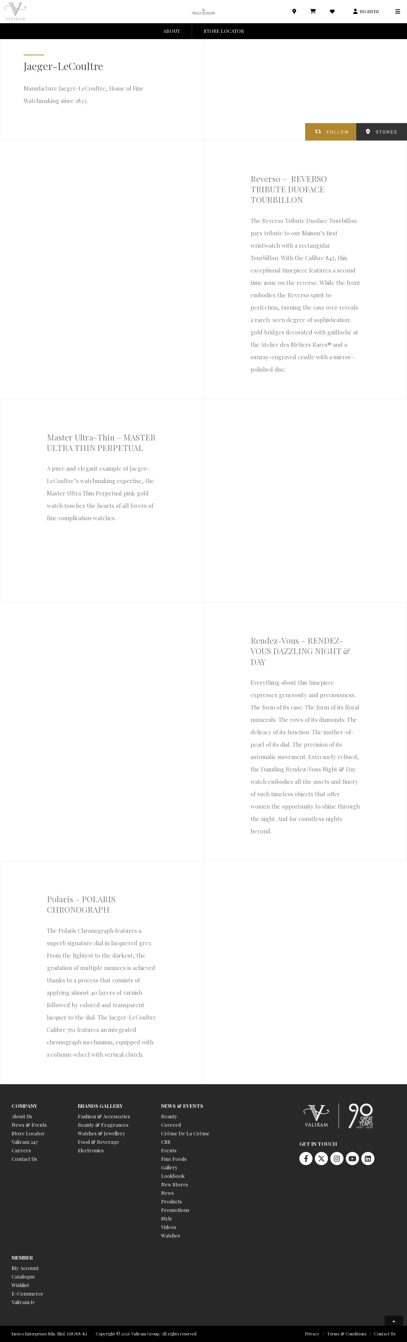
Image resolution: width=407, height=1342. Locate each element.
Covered (171, 1124)
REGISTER (369, 11)
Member (22, 1257)
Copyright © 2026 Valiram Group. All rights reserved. (146, 1334)
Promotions (175, 1210)
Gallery (169, 1167)
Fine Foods (174, 1158)
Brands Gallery (100, 1105)
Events (169, 1150)
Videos (168, 1227)
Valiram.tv (23, 1302)
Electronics (91, 1150)
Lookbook (173, 1175)
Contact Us (24, 1158)
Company (24, 1105)
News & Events (29, 1124)
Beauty (169, 1116)
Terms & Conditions (346, 1334)
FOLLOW (337, 132)
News (167, 1192)
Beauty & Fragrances (103, 1124)
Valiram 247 (25, 1141)
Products (171, 1201)
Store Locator (28, 1133)
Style (166, 1218)
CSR (165, 1141)
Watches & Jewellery (101, 1133)
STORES (387, 132)
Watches (170, 1235)
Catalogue (23, 1276)
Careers (21, 1150)
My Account (25, 1268)
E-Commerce (27, 1293)
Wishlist (20, 1285)
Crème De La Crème (185, 1133)
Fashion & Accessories (104, 1116)
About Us (22, 1116)
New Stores (174, 1184)
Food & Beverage (98, 1141)
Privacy (312, 1334)
